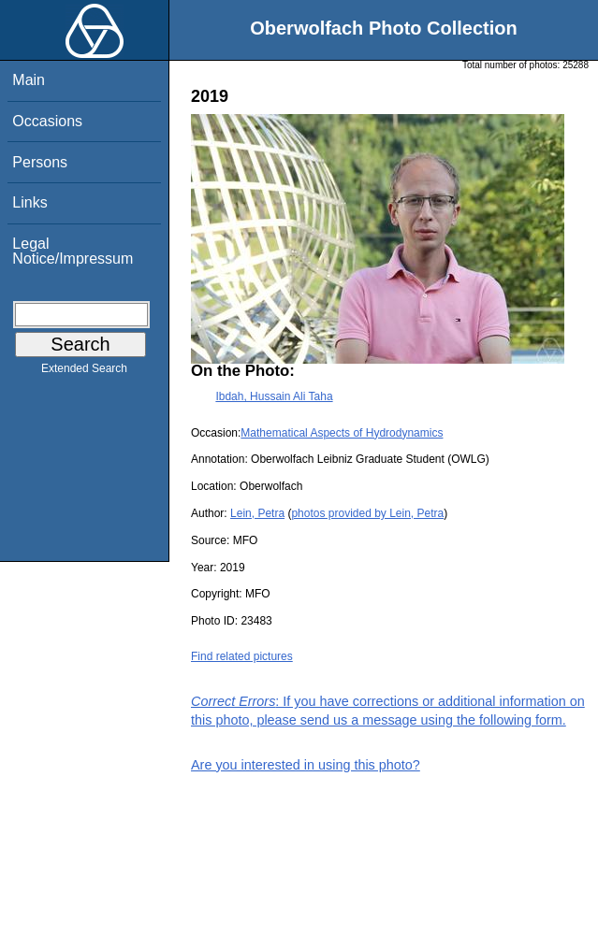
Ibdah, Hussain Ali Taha (273, 396)
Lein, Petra (257, 513)
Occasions (47, 121)
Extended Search (84, 372)
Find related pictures (242, 656)
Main (28, 80)
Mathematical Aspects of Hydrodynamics (342, 432)
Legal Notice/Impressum (72, 251)
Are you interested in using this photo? (305, 764)
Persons (39, 162)
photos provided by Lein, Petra (367, 513)
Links (29, 202)
